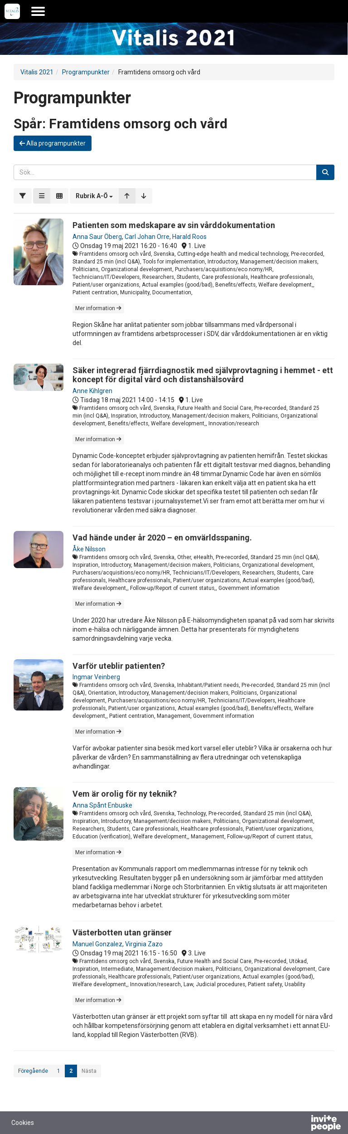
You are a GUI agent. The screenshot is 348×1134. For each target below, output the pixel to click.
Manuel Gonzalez (97, 944)
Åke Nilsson (89, 549)
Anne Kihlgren (92, 390)
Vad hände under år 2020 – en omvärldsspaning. (162, 537)
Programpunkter (86, 72)
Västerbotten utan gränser (122, 932)
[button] (94, 196)
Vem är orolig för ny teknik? (124, 793)
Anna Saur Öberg (97, 236)
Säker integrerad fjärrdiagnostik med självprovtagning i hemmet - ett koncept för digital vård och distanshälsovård (202, 374)
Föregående (33, 1071)
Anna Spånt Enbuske (102, 805)
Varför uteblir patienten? (118, 666)
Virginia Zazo (144, 944)
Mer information (98, 308)
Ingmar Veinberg (96, 677)
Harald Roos (189, 236)
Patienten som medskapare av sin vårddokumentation (173, 225)
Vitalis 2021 (36, 72)
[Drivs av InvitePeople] (302, 1124)
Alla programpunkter (52, 143)
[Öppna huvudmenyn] (38, 11)
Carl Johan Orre (147, 236)
